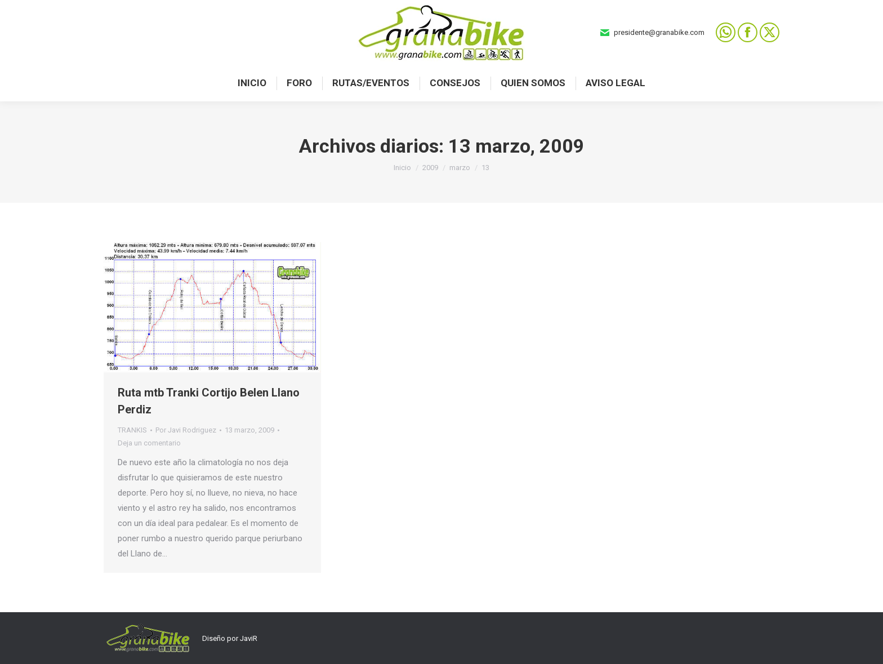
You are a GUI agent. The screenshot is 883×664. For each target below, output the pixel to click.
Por (185, 430)
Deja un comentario (149, 443)
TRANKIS (132, 430)
